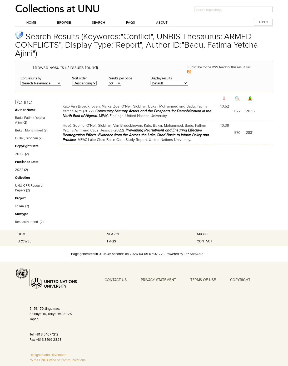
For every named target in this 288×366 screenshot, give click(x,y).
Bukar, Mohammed (29, 130)
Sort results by (31, 78)
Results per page (120, 78)
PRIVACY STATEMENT (158, 280)
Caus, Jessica (101, 130)
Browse (64, 23)
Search (98, 23)
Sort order (79, 78)
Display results (161, 78)
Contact (204, 241)
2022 (19, 154)
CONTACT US (116, 280)
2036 (250, 111)
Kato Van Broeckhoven (81, 106)
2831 (250, 132)
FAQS (111, 241)
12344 (19, 206)
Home (31, 23)
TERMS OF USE (203, 280)
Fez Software (193, 254)
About (161, 23)
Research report (26, 222)
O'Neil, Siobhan (26, 138)
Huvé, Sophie (74, 125)
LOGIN (263, 22)
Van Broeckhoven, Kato (132, 125)
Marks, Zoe (111, 106)
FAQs (130, 23)
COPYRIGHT (240, 280)
